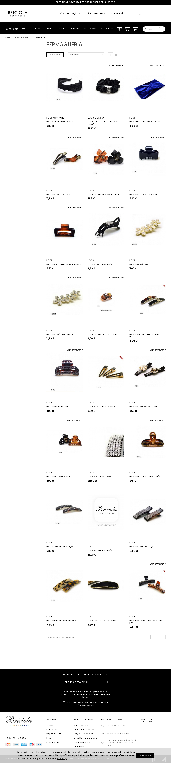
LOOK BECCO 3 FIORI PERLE (141, 264)
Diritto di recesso (82, 742)
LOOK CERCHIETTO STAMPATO (60, 121)
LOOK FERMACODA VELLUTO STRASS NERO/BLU (104, 123)
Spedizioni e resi (82, 725)
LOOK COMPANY (55, 117)
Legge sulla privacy (83, 733)
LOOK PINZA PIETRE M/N (57, 406)
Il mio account (53, 742)
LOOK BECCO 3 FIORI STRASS (59, 334)
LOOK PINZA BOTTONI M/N (100, 550)
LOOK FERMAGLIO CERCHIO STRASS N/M (145, 335)
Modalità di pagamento (85, 738)
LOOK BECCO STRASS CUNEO (101, 406)
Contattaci (51, 729)
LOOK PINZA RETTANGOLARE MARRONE (63, 264)
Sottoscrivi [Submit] (106, 682)
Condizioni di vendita (84, 729)
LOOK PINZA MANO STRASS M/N (102, 334)
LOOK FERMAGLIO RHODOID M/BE (61, 620)
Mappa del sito (53, 733)
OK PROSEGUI (145, 755)
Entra (48, 738)
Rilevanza (74, 54)
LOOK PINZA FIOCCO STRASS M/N (144, 476)
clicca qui (62, 758)
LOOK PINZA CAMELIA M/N (58, 476)
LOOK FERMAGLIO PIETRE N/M (59, 546)
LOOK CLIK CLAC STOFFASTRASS (102, 620)
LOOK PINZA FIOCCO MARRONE (143, 194)
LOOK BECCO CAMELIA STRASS (143, 406)
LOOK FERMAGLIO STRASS (99, 476)
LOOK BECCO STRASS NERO (58, 194)
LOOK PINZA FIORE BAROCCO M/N (103, 194)
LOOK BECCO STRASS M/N (100, 264)
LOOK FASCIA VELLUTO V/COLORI (144, 121)
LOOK (132, 117)
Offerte (49, 725)
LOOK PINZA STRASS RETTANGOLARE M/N (145, 621)
